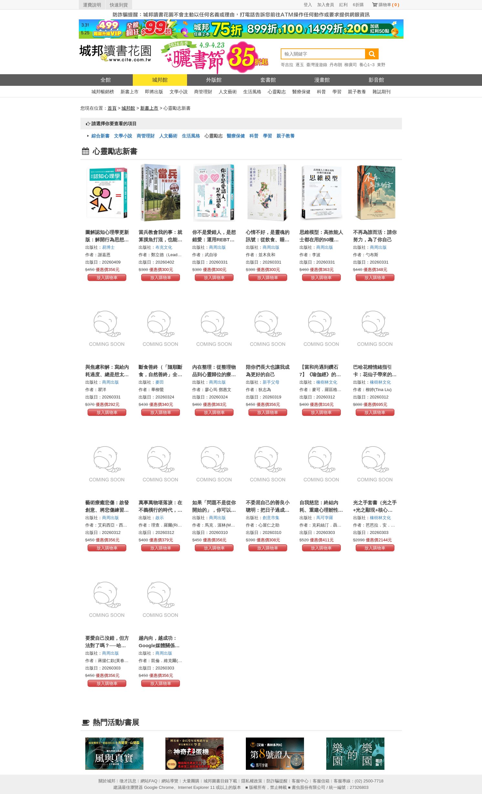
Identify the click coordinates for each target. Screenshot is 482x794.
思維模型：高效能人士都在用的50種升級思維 (321, 239)
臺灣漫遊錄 (316, 65)
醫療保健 (301, 91)
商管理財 (203, 91)
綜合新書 (100, 135)
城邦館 (160, 80)
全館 (105, 80)
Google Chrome (159, 787)
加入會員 (325, 4)
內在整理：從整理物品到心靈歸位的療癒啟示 (214, 374)
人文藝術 (228, 91)
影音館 (376, 80)
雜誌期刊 (381, 91)
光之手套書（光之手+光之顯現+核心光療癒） (375, 510)
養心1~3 (367, 65)
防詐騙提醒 (277, 781)
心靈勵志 (277, 91)
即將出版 (154, 91)
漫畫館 (322, 80)
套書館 (268, 80)
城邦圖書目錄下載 (220, 781)
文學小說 (179, 91)
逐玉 (300, 65)
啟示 (159, 517)
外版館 (214, 80)
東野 (381, 65)
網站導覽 (170, 781)
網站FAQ (149, 781)
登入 (308, 4)
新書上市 (129, 91)
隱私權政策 (251, 781)
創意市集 (271, 517)
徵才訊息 (128, 781)
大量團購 (191, 781)
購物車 (389, 4)
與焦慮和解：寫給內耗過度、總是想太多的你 (107, 374)
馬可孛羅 (324, 517)
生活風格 (252, 91)
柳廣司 (350, 65)
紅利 (343, 4)
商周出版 (217, 247)
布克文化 (163, 247)
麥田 (159, 382)
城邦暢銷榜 (102, 91)
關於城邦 (107, 781)
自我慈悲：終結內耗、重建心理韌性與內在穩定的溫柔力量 (321, 510)
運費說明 (92, 4)
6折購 (358, 4)
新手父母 (271, 382)
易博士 (108, 247)
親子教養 (357, 91)
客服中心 (300, 781)
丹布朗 (336, 65)
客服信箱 (321, 781)
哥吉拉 (287, 65)
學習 (336, 91)
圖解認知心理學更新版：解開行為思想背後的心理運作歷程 (107, 239)
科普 (321, 91)
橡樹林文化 (326, 382)
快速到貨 (119, 4)
